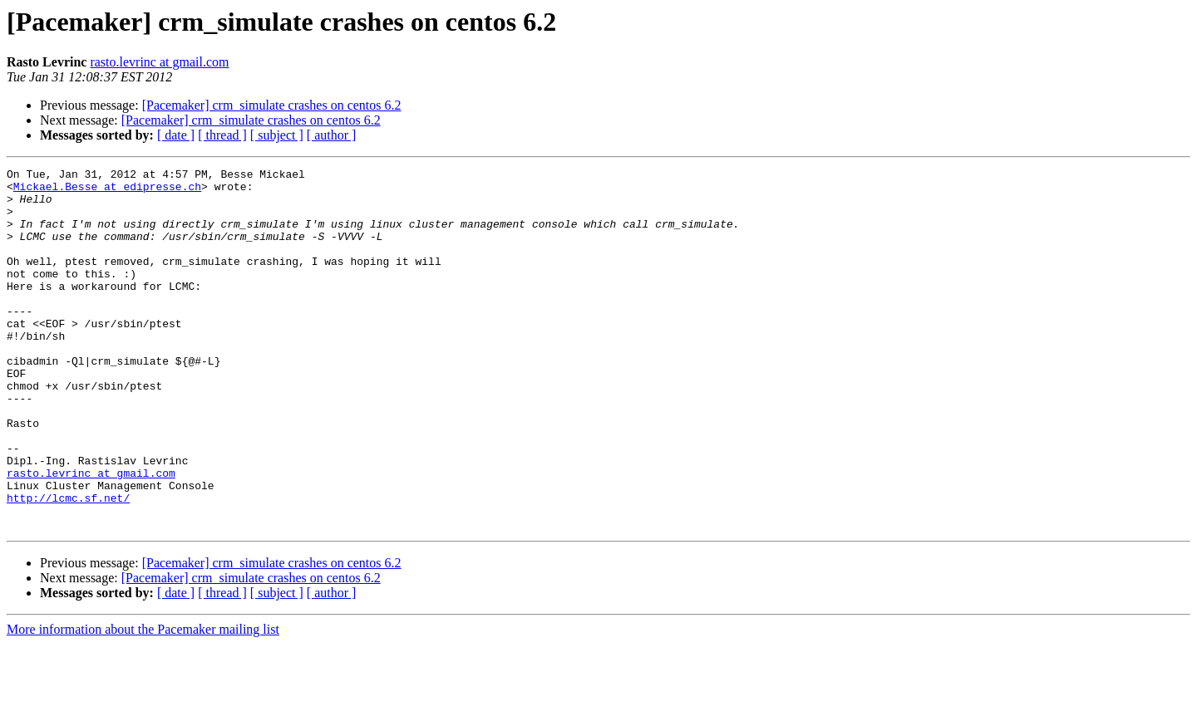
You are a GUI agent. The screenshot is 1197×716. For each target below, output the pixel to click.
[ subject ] (276, 135)
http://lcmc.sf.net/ (68, 564)
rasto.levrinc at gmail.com (159, 62)
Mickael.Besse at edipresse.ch (107, 191)
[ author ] (332, 135)
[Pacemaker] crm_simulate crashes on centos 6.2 (271, 105)
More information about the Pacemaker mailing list (143, 701)
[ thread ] (222, 135)
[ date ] (176, 135)
